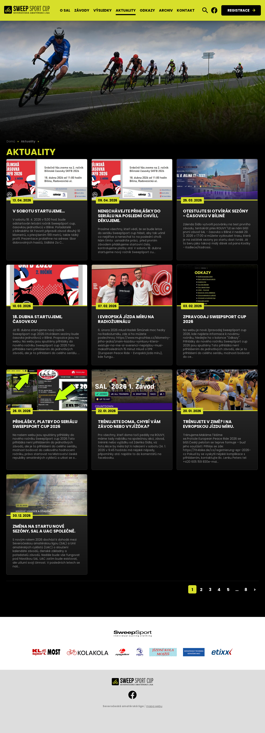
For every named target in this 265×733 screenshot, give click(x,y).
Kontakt (186, 10)
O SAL (65, 10)
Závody (81, 10)
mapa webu (154, 706)
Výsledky (102, 10)
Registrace (238, 10)
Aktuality (126, 10)
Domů (11, 141)
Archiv (166, 10)
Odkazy (147, 10)
